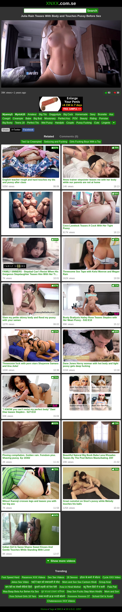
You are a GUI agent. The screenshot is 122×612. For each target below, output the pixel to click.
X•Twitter (16, 129)
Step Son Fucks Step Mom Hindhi (84, 591)
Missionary (49, 118)
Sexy (92, 114)
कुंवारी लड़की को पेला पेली (46, 587)
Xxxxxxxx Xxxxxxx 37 (79, 596)
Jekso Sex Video (20, 582)
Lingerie (106, 122)
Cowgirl (6, 118)
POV (75, 118)
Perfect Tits (33, 122)
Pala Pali (111, 587)
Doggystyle (55, 114)
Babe (28, 118)
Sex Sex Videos (56, 577)
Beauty (83, 118)
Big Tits (43, 114)
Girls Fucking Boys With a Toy (85, 141)
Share (5, 129)
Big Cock (68, 114)
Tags (51, 609)
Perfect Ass (64, 118)
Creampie (18, 118)
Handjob (59, 122)
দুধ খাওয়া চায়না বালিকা (52, 591)
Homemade (81, 114)
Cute (96, 122)
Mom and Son (112, 591)
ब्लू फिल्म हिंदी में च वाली (94, 587)
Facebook (28, 129)
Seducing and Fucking (55, 141)
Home (44, 609)
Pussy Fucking (84, 122)
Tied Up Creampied (31, 141)
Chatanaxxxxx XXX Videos (61, 601)
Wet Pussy (46, 122)
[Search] (55, 10)
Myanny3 (7, 114)
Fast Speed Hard (10, 577)
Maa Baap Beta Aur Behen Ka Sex (21, 591)
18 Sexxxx (72, 577)
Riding (93, 118)
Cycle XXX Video (111, 577)
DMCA (59, 609)
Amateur (32, 114)
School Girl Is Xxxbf (102, 596)
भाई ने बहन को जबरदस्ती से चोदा (45, 582)
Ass (111, 114)
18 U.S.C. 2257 (73, 609)
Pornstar (103, 118)
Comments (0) (69, 136)
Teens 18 (19, 122)
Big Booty (7, 122)
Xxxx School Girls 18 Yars (22, 596)
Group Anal (105, 582)
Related (49, 136)
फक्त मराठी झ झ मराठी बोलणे (52, 596)
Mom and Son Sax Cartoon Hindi (79, 582)
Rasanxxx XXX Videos (33, 577)
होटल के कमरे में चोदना (90, 577)
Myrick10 (20, 114)
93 (107, 92)
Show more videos (61, 560)
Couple (70, 122)
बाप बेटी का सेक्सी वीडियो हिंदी (18, 587)
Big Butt (38, 118)
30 (116, 92)
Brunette (102, 114)
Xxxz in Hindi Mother (70, 587)
